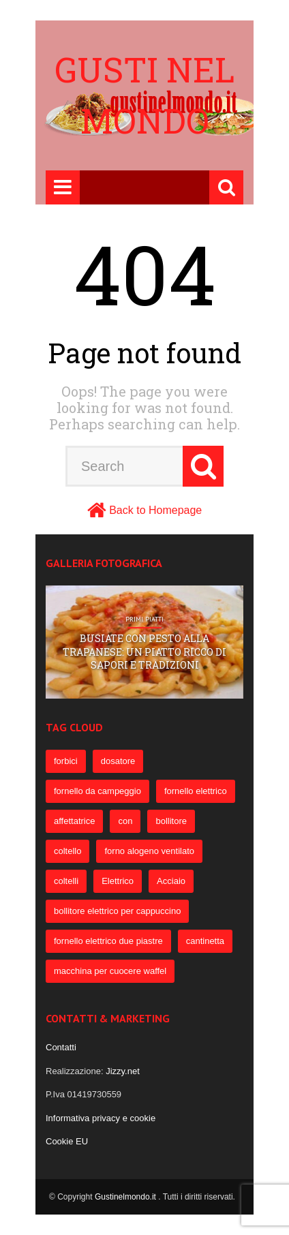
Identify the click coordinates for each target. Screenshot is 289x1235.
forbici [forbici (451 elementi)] (66, 761)
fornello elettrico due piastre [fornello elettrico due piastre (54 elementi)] (108, 941)
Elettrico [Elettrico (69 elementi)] (118, 881)
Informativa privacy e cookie (100, 1118)
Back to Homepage (155, 510)
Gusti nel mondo (144, 95)
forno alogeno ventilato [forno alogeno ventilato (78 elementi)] (149, 851)
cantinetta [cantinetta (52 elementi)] (205, 941)
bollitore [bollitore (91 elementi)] (171, 821)
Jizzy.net (123, 1071)
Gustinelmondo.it (126, 1197)
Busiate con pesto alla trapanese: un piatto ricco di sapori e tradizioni (144, 651)
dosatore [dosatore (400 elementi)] (118, 761)
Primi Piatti (144, 619)
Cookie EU (67, 1141)
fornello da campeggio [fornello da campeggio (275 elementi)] (97, 791)
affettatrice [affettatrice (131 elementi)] (74, 821)
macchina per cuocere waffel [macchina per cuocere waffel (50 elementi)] (110, 971)
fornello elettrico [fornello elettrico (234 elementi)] (195, 791)
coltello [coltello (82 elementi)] (67, 851)
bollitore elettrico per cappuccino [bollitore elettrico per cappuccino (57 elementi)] (117, 911)
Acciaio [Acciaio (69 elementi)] (171, 881)
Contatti (61, 1047)
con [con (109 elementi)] (125, 821)
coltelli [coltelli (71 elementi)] (66, 881)
